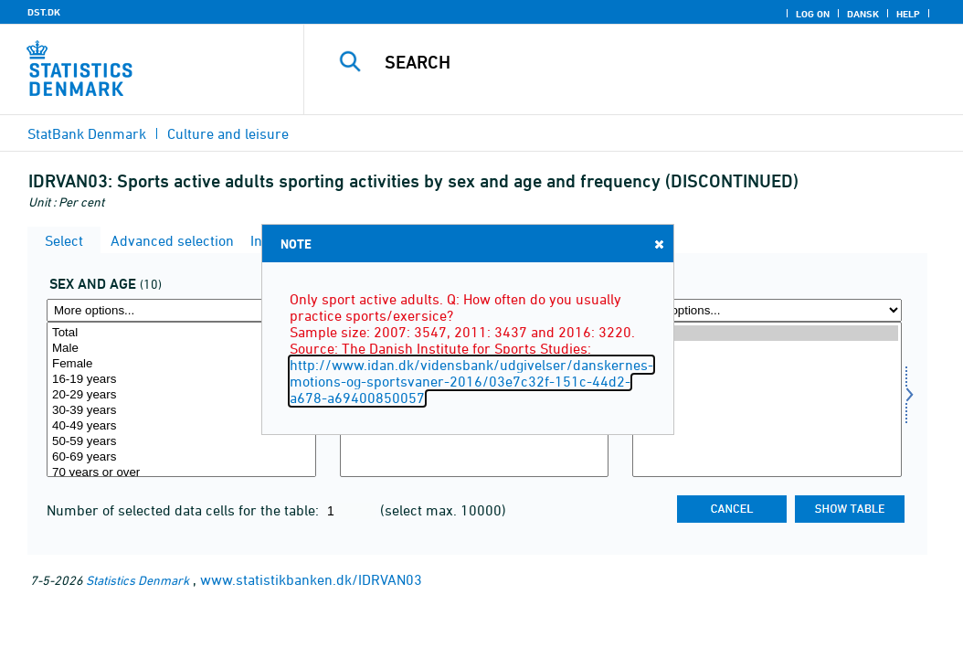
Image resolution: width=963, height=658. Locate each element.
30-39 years (181, 411)
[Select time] (767, 399)
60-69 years (181, 457)
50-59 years (181, 442)
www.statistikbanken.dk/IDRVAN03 (311, 579)
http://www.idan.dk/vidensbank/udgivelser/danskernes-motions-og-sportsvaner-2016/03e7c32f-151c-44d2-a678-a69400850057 (471, 381)
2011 (767, 348)
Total (181, 333)
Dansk (863, 13)
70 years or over (181, 473)
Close (658, 243)
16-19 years (181, 379)
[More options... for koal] (181, 310)
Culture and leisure (228, 133)
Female (181, 364)
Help (908, 13)
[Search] (637, 62)
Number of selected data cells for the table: (185, 510)
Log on (813, 13)
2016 (767, 333)
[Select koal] (181, 399)
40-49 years (181, 426)
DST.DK (43, 11)
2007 (767, 364)
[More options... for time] (767, 310)
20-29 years (181, 395)
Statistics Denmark (137, 580)
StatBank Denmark (86, 133)
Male (181, 348)
